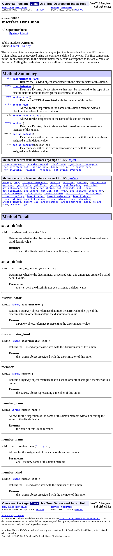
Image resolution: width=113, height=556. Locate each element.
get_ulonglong (11, 199)
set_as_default (23, 137)
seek (5, 215)
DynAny (14, 33)
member (17, 126)
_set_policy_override (67, 175)
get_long (55, 192)
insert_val (31, 212)
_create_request (13, 169)
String (8, 106)
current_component (34, 189)
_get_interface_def (15, 172)
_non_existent (11, 175)
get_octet (90, 192)
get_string (47, 195)
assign (6, 189)
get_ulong (83, 195)
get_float (40, 192)
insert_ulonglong (79, 209)
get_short (30, 195)
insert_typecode (34, 209)
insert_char (33, 202)
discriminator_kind (25, 79)
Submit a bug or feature (12, 530)
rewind (97, 212)
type (25, 215)
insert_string (11, 209)
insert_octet (35, 205)
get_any (82, 189)
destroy (55, 189)
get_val (46, 199)
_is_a (63, 172)
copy (17, 189)
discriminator (22, 87)
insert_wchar (50, 212)
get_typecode (65, 195)
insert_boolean (12, 202)
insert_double (53, 202)
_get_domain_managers (82, 169)
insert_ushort (11, 212)
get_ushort (31, 199)
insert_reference (58, 205)
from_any (68, 189)
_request (44, 175)
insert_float (74, 202)
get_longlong (72, 192)
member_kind (21, 98)
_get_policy (39, 172)
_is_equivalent (80, 172)
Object (24, 33)
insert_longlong (13, 205)
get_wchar (60, 199)
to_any (15, 215)
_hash (53, 172)
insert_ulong (57, 209)
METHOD (40, 10)
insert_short (81, 205)
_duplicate (58, 169)
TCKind (8, 79)
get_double (24, 192)
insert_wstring (71, 212)
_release (29, 175)
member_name (21, 107)
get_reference (11, 195)
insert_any (96, 199)
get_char (8, 192)
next (87, 212)
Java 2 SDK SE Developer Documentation (79, 533)
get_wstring (78, 199)
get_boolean (98, 189)
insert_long (93, 202)
